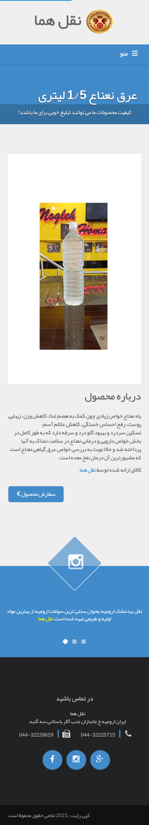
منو (124, 53)
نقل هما (87, 470)
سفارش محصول (36, 494)
